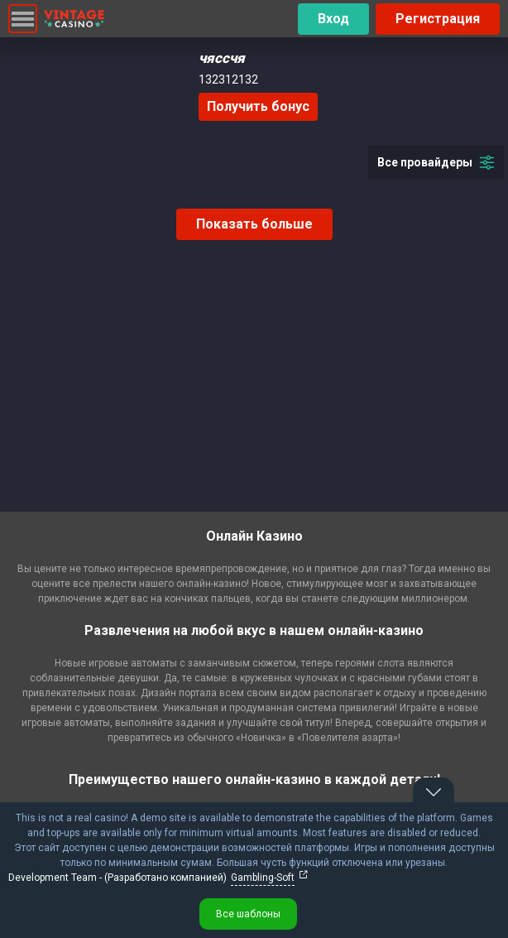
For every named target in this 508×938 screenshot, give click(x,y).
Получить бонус (258, 106)
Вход (333, 18)
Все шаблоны (248, 914)
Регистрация (437, 18)
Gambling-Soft (263, 877)
